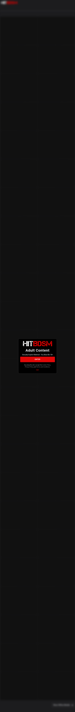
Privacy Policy (29, 367)
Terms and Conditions (43, 367)
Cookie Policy (46, 365)
